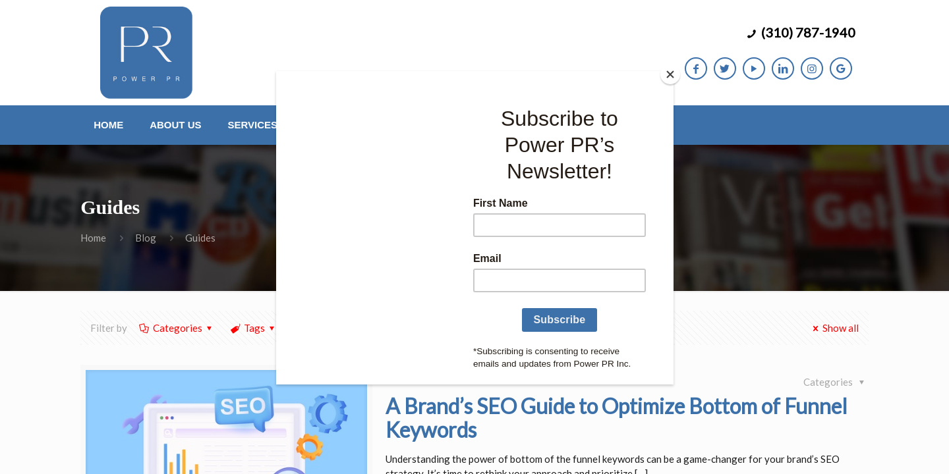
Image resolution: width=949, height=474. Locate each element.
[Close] (670, 74)
